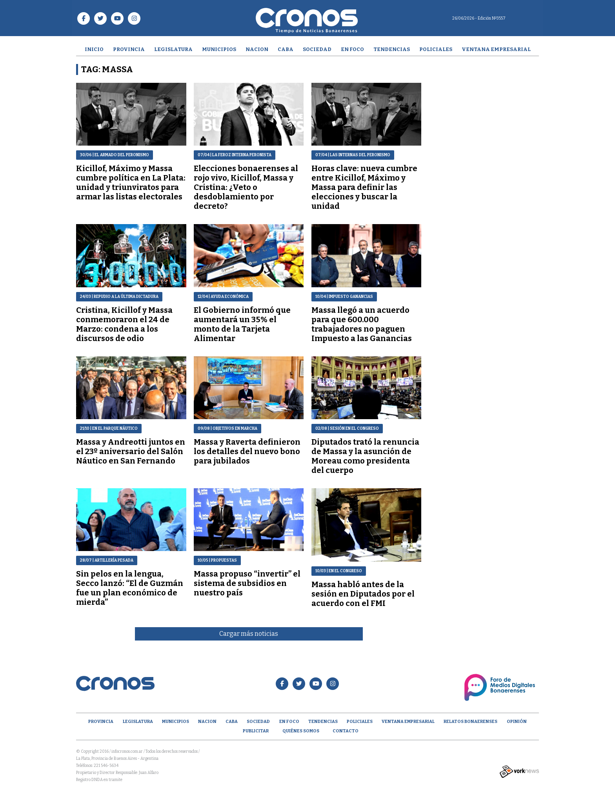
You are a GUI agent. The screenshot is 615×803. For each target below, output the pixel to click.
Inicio (94, 49)
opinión (517, 721)
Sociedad (317, 49)
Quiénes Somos (300, 731)
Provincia (129, 49)
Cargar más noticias (248, 633)
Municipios (219, 49)
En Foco (352, 49)
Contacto (345, 731)
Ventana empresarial (496, 49)
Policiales (435, 49)
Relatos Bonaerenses (470, 721)
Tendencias (391, 49)
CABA (285, 49)
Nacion (257, 49)
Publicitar (256, 731)
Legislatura (173, 49)
